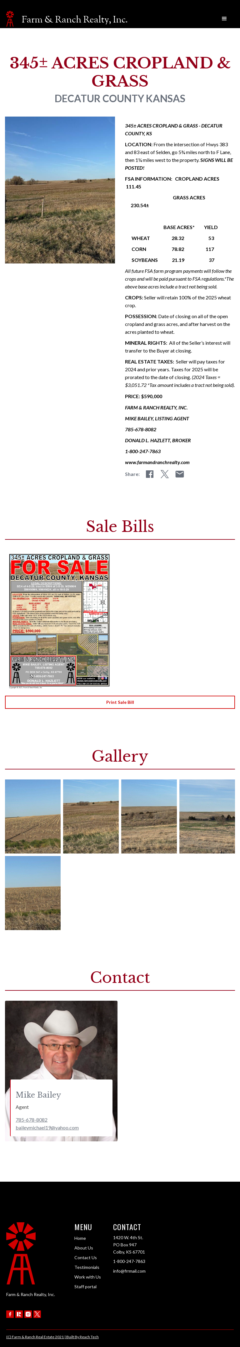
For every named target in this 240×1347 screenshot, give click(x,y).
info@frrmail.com (129, 1271)
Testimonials (86, 1267)
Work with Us (87, 1276)
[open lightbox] (33, 816)
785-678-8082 (32, 1120)
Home (80, 1238)
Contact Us (85, 1257)
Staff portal (85, 1286)
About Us (83, 1247)
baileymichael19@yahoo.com (47, 1127)
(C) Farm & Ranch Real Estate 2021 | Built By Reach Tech (52, 1336)
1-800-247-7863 (129, 1261)
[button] (224, 18)
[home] (67, 18)
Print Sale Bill (120, 702)
